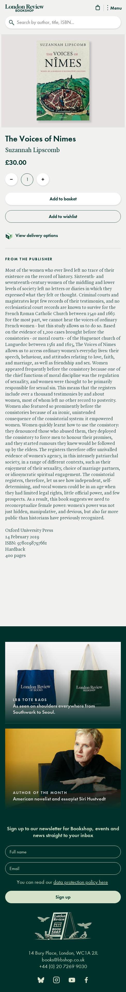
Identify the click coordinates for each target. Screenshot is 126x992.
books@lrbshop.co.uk (63, 960)
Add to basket (63, 199)
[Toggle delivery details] (63, 235)
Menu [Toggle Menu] (114, 8)
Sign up (63, 897)
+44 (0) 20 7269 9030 (63, 966)
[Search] (63, 22)
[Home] (24, 7)
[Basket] (98, 8)
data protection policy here (80, 882)
